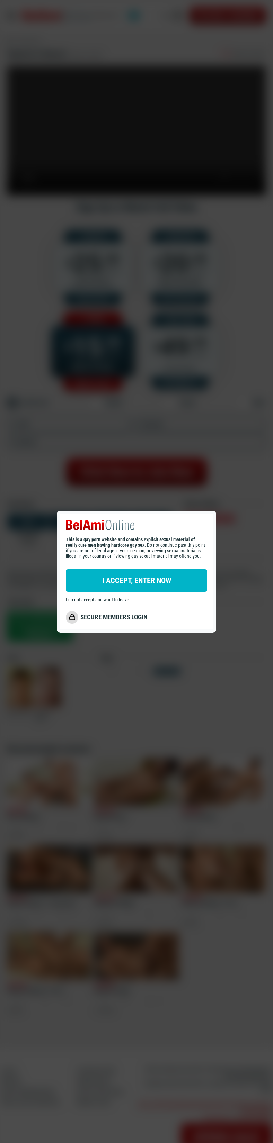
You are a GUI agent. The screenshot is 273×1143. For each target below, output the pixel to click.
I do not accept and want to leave (97, 599)
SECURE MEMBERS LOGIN (114, 617)
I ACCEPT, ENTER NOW (136, 580)
